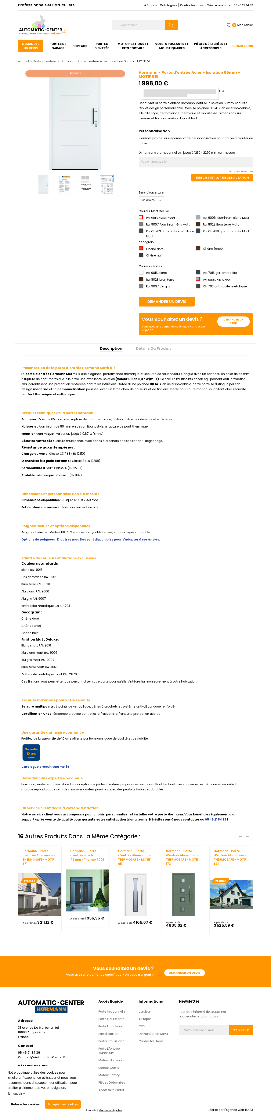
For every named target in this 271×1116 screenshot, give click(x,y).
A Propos (150, 5)
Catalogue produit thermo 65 (45, 767)
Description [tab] (111, 348)
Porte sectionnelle (111, 1011)
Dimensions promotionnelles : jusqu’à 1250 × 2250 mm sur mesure (187, 152)
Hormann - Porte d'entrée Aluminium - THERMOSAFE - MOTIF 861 (230, 857)
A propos (145, 1019)
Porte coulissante (111, 1019)
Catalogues (168, 5)
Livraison (145, 1011)
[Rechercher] (145, 25)
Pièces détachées (111, 1082)
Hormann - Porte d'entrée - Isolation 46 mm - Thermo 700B (87, 855)
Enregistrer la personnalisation (222, 178)
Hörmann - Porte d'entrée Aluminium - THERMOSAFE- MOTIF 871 (38, 857)
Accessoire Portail (111, 1090)
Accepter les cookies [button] (63, 1104)
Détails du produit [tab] (153, 348)
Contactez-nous (191, 5)
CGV (142, 1026)
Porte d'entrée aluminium (109, 1050)
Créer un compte (218, 5)
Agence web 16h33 (239, 1110)
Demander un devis (166, 301)
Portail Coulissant (111, 1041)
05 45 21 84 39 (243, 5)
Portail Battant (109, 1034)
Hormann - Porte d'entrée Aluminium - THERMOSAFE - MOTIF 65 (134, 857)
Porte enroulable (110, 1026)
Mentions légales (110, 1110)
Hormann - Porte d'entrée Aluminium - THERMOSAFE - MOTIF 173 (182, 857)
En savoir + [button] (16, 1093)
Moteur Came (108, 1068)
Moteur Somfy (109, 1075)
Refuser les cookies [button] (25, 1104)
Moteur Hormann (111, 1060)
